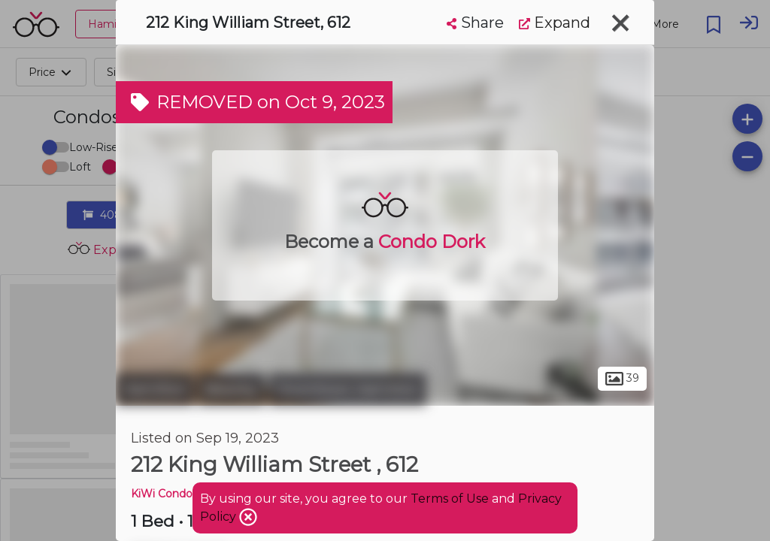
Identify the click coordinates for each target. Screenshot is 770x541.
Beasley (231, 389)
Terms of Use (450, 498)
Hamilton (154, 389)
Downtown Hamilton (348, 389)
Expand (554, 23)
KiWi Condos (164, 493)
